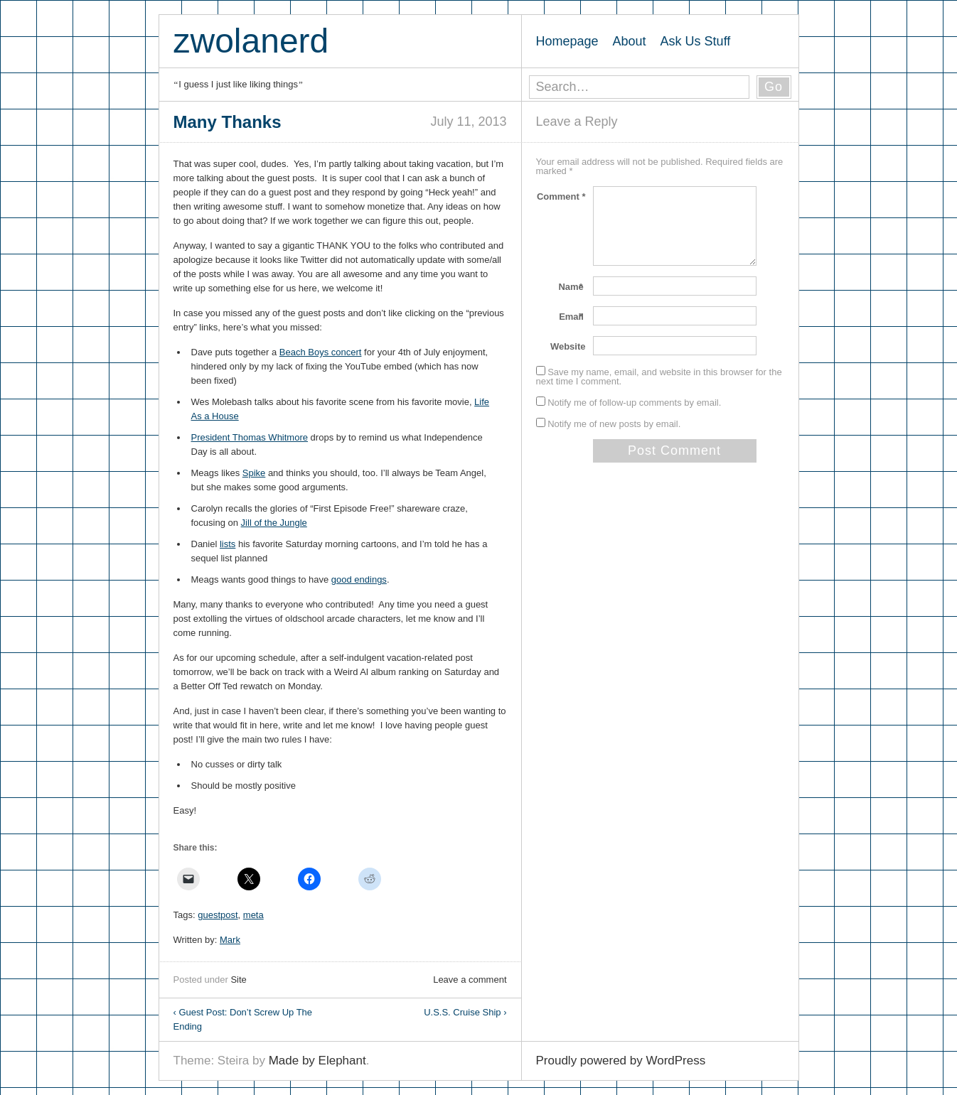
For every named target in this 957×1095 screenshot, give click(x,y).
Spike (254, 473)
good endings (359, 579)
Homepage (567, 41)
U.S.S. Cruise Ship (465, 1012)
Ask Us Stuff (696, 41)
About (629, 41)
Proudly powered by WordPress (621, 1060)
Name (571, 286)
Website (568, 346)
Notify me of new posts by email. (613, 424)
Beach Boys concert (320, 352)
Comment (561, 196)
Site (238, 979)
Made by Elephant (317, 1060)
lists (227, 544)
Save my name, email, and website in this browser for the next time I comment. (659, 377)
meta (253, 915)
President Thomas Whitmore (250, 437)
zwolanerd (251, 41)
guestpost (217, 915)
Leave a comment (469, 979)
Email (572, 316)
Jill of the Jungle (274, 522)
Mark (230, 939)
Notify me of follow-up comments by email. (634, 402)
